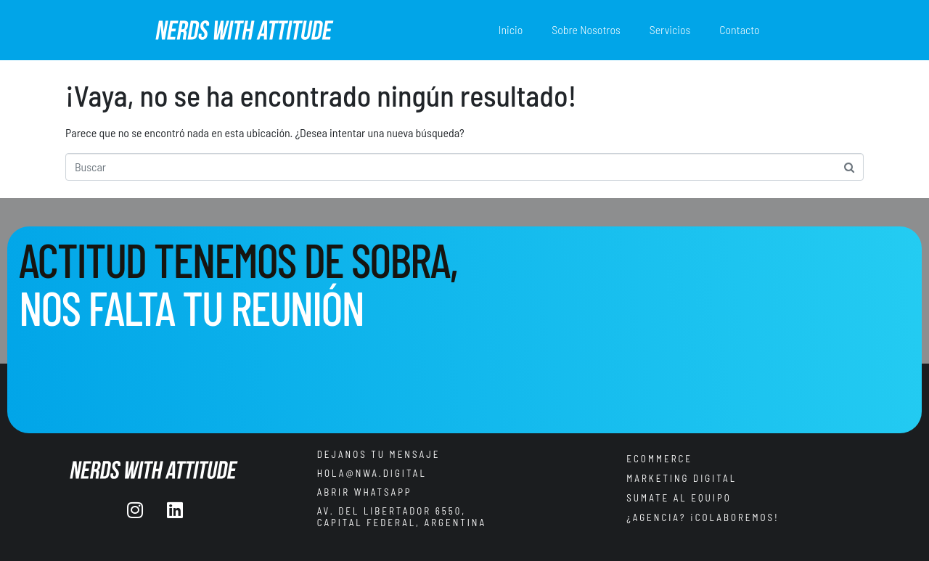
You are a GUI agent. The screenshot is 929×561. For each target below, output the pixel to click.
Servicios (670, 29)
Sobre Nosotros (586, 29)
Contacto (739, 29)
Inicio (511, 29)
